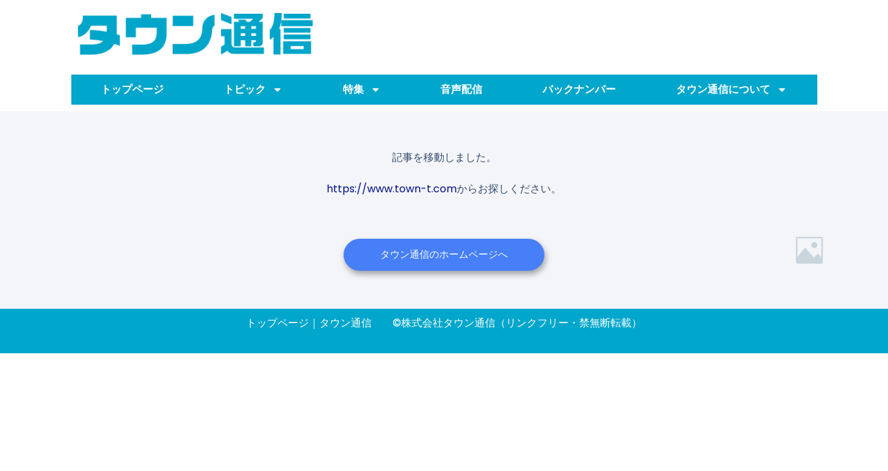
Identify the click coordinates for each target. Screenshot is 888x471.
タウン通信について (731, 89)
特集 (362, 89)
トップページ (132, 89)
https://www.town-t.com (392, 188)
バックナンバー (579, 89)
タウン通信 (345, 323)
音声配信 (461, 89)
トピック (253, 89)
